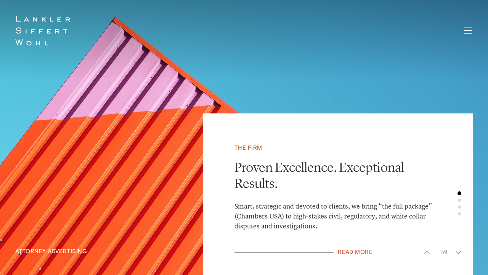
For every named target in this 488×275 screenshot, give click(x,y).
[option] (244, 137)
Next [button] (458, 252)
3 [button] (459, 207)
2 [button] (459, 200)
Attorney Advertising (51, 251)
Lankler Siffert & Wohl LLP (42, 31)
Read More (355, 252)
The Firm (248, 148)
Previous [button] (427, 252)
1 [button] (459, 193)
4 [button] (459, 213)
